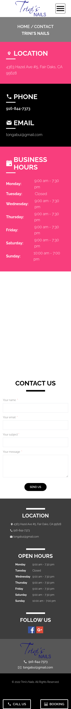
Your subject (11, 434)
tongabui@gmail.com (24, 134)
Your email (10, 417)
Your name (10, 400)
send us (35, 487)
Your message (12, 451)
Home (23, 26)
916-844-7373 (18, 108)
